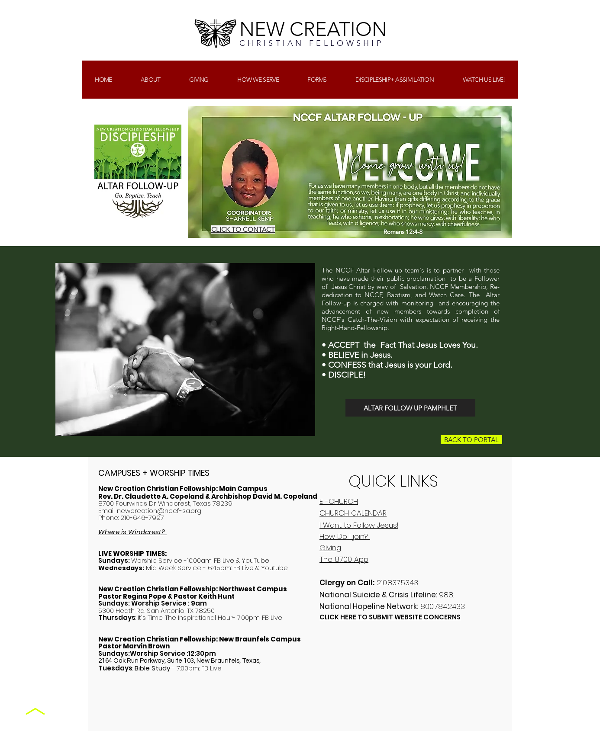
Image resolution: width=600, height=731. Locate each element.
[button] (199, 80)
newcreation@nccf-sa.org (159, 510)
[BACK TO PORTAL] (471, 439)
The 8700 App (343, 559)
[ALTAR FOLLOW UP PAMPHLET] (410, 408)
